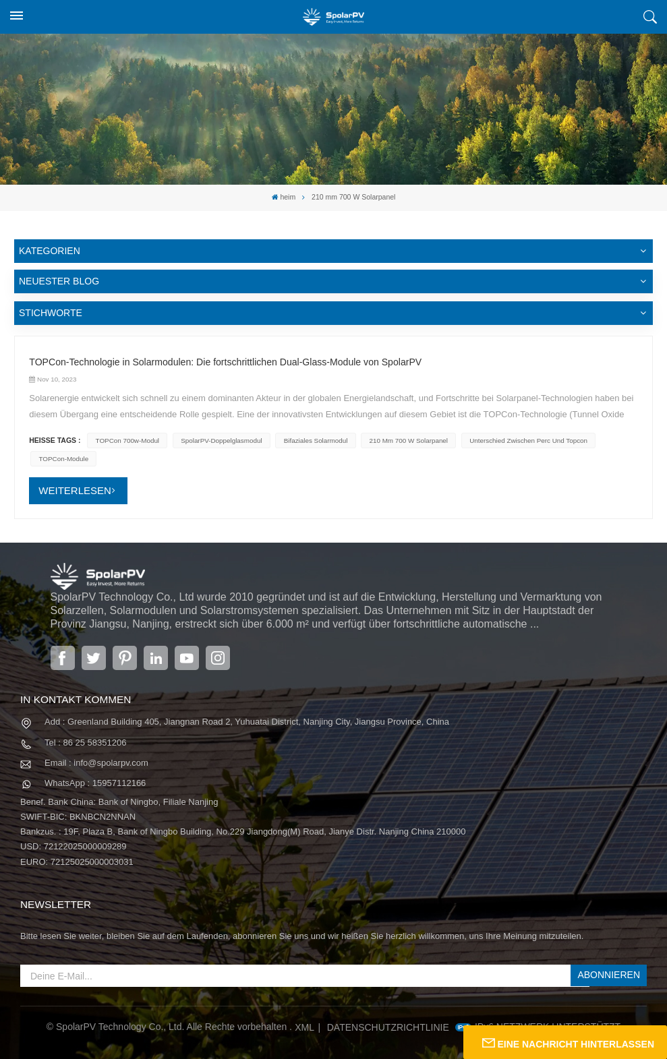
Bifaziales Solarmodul (314, 440)
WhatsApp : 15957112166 (95, 782)
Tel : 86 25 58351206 (85, 742)
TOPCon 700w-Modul (126, 440)
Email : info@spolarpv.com (96, 762)
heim (284, 197)
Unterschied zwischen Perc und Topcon (526, 440)
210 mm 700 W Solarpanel (407, 440)
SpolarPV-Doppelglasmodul (220, 440)
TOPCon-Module (63, 458)
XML (304, 1026)
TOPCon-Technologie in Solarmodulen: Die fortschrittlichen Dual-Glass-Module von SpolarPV (224, 362)
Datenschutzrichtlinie (388, 1026)
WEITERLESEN (74, 489)
